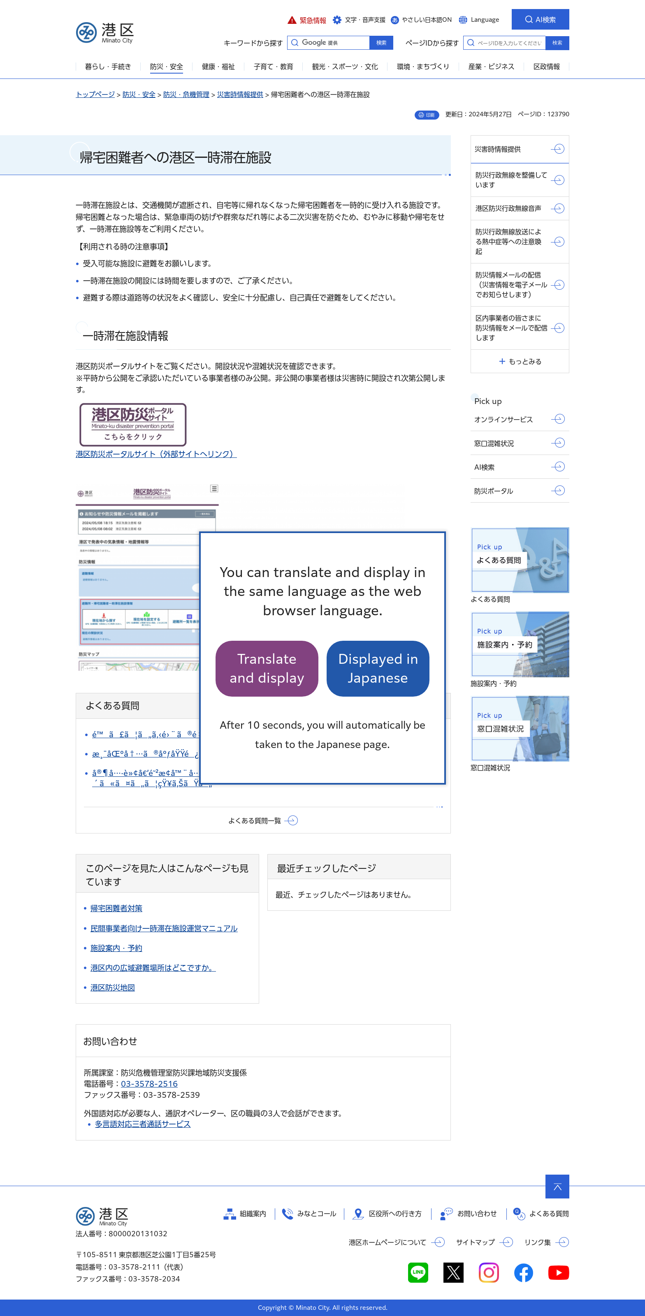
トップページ (95, 94)
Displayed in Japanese (378, 668)
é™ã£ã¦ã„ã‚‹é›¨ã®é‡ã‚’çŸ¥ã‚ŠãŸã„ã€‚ (187, 734)
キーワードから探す (294, 42)
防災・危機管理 (186, 94)
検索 (557, 43)
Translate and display (267, 668)
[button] (306, 19)
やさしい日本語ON (427, 20)
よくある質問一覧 (254, 820)
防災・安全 (139, 94)
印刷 (430, 115)
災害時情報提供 (240, 94)
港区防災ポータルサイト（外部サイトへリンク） (156, 454)
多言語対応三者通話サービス (143, 1124)
